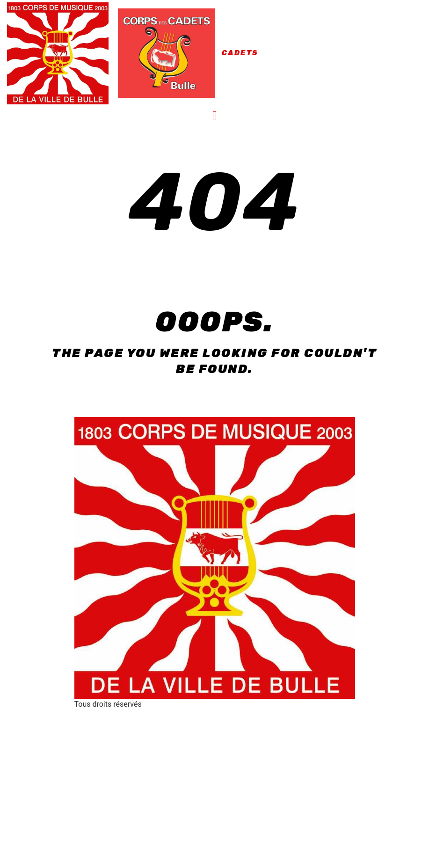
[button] (215, 115)
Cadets (240, 53)
